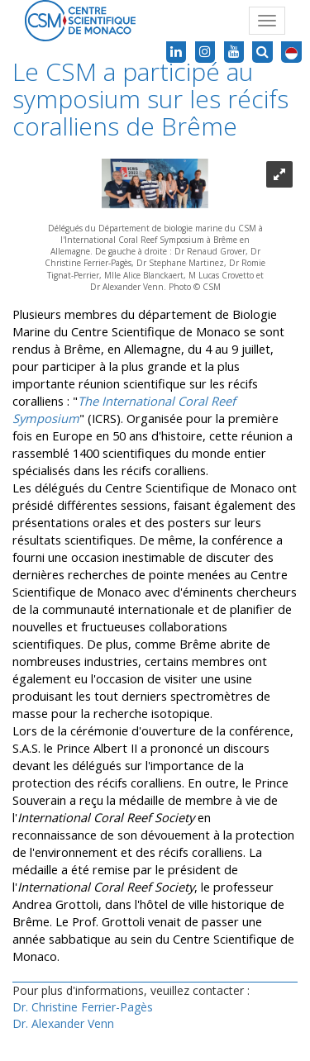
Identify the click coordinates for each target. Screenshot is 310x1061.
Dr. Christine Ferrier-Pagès (82, 1007)
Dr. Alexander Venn (63, 1023)
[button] (291, 52)
